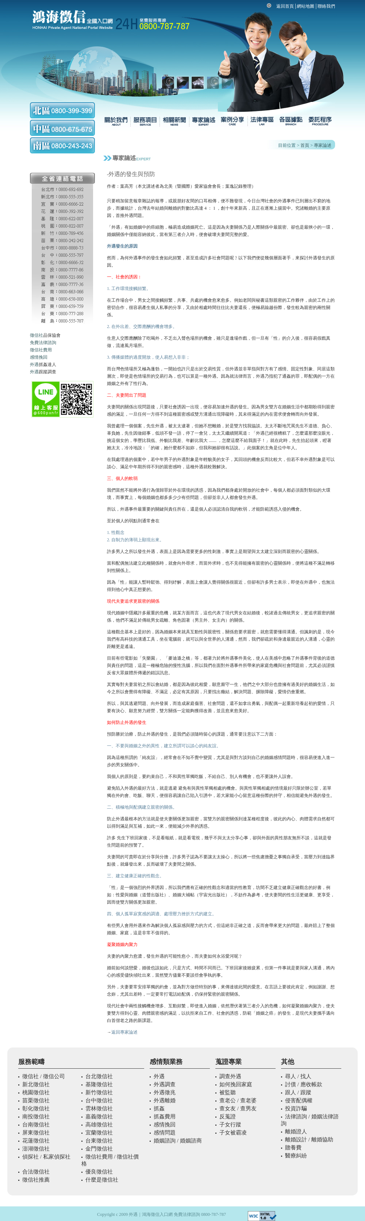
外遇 (34, 364)
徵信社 (36, 335)
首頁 (304, 145)
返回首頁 (285, 6)
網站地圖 (305, 6)
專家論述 (322, 145)
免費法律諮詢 (43, 342)
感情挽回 (38, 357)
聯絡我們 (326, 6)
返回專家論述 (124, 1032)
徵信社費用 (41, 349)
